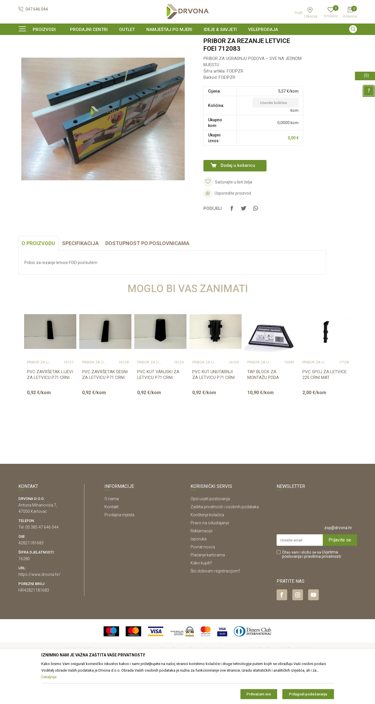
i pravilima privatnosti (321, 591)
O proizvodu (38, 278)
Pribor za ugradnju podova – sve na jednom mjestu (111, 53)
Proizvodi (26, 53)
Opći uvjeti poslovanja (210, 533)
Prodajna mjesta (119, 549)
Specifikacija (80, 278)
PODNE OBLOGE (51, 53)
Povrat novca (203, 582)
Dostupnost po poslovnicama (147, 278)
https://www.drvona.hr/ (39, 609)
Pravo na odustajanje (210, 558)
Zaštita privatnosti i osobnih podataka (225, 541)
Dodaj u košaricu (238, 200)
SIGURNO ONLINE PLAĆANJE (187, 41)
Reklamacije (201, 566)
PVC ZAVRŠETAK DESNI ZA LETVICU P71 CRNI (105, 409)
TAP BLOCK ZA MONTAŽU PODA (263, 409)
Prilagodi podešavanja (308, 694)
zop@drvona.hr (338, 562)
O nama (111, 533)
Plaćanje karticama (208, 590)
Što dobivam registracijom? (215, 606)
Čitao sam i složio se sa (311, 589)
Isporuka (199, 574)
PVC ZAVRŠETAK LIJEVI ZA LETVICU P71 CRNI (50, 409)
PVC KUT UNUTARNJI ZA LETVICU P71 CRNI (213, 409)
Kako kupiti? (201, 598)
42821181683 (31, 578)
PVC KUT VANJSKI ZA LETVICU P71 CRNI (158, 409)
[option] (187, 41)
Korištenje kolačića (207, 549)
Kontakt (111, 541)
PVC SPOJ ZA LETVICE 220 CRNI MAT (324, 409)
